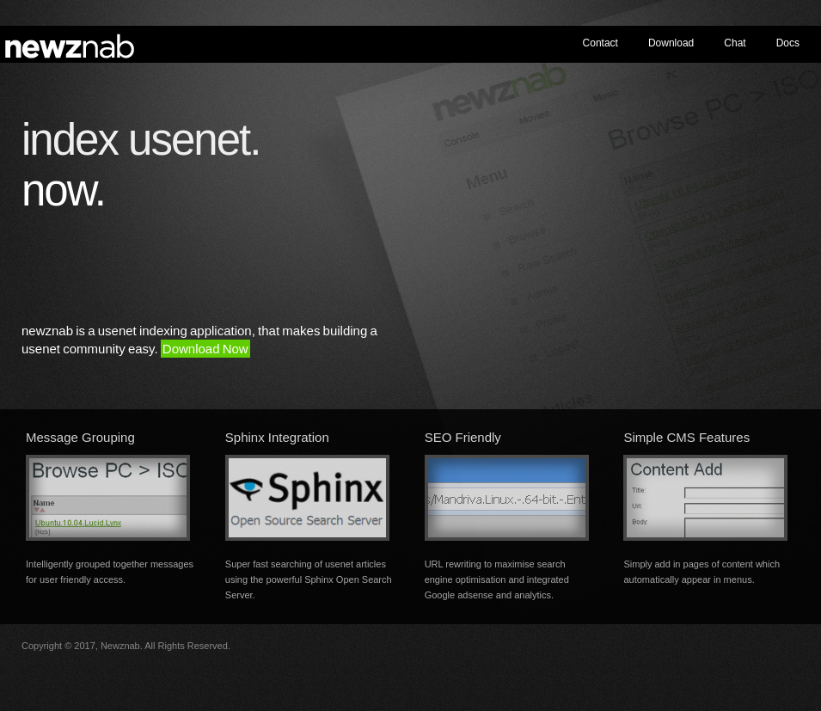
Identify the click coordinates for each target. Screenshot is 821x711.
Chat (734, 43)
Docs (788, 43)
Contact (600, 43)
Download (671, 43)
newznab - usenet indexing (73, 43)
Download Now (205, 348)
